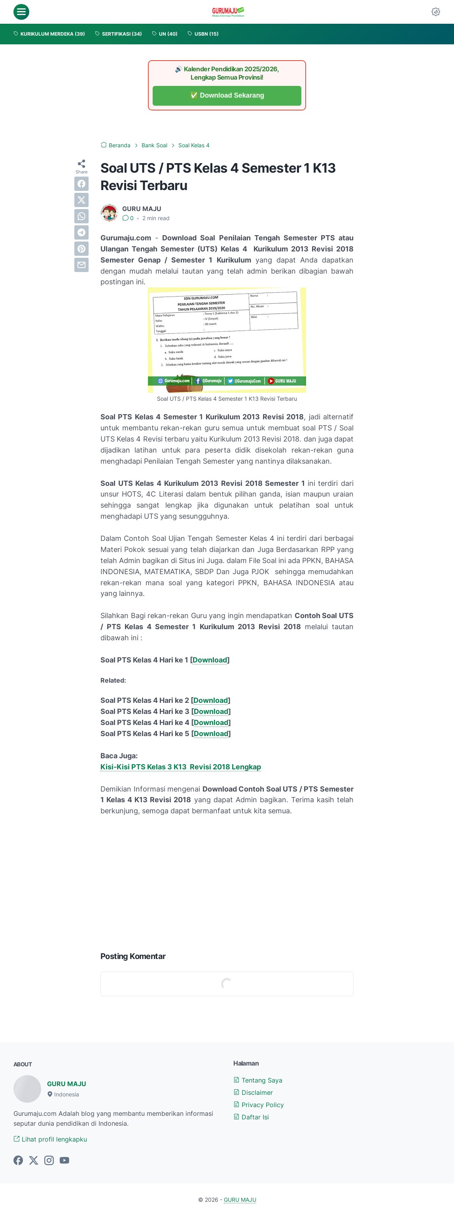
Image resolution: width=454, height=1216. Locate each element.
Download (210, 660)
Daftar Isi (251, 1117)
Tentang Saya (257, 1080)
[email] (81, 265)
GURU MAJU (66, 1084)
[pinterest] (81, 249)
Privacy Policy (258, 1105)
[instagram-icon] (49, 1161)
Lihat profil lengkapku (50, 1139)
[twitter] (81, 200)
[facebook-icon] (18, 1161)
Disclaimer (253, 1092)
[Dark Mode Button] (436, 12)
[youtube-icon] (64, 1161)
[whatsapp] (81, 216)
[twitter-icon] (33, 1161)
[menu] (21, 12)
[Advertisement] (227, 881)
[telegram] (81, 232)
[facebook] (81, 184)
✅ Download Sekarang (226, 95)
